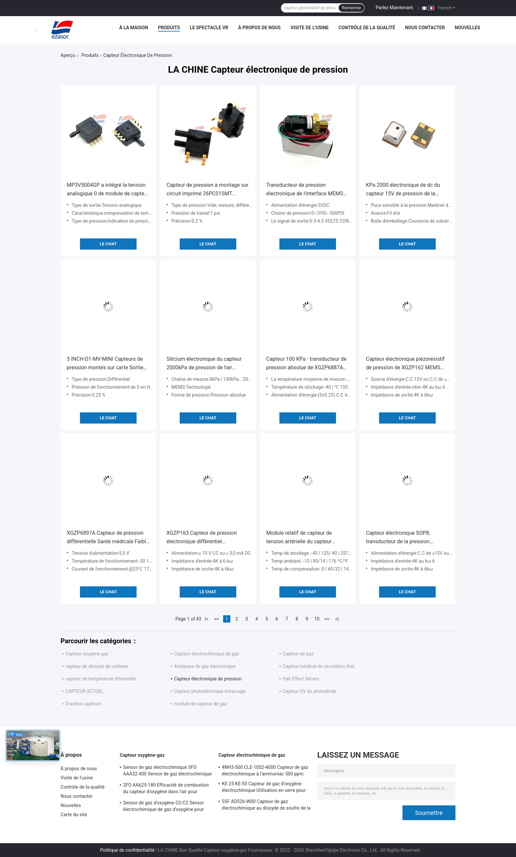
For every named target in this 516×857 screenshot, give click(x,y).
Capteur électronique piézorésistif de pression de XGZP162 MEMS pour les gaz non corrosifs (405, 364)
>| (337, 619)
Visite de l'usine (310, 27)
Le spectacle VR (209, 27)
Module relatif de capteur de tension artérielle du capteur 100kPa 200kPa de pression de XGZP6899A (302, 538)
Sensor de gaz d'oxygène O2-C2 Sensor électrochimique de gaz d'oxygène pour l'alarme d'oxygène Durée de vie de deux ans (164, 807)
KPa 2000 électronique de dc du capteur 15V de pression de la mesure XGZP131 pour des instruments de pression (403, 190)
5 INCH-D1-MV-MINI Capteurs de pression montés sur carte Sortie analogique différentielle (105, 364)
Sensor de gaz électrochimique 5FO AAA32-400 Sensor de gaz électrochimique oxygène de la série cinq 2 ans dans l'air (167, 771)
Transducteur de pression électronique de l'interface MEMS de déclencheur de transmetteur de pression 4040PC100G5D (307, 190)
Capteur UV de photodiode (309, 691)
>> (326, 619)
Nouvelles (467, 27)
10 (317, 619)
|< (206, 619)
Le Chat (108, 243)
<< (216, 619)
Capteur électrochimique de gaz (206, 653)
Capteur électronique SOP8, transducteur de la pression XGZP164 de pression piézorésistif (406, 538)
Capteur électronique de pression (208, 678)
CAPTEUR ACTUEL (84, 691)
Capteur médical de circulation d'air (319, 666)
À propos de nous (259, 27)
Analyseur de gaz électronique (205, 666)
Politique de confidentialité (127, 850)
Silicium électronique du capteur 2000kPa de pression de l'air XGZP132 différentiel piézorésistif (206, 364)
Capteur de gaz (298, 653)
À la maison (133, 27)
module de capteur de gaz (200, 703)
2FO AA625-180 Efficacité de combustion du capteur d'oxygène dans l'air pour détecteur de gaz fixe (166, 789)
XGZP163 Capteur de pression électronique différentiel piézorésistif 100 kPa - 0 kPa (202, 538)
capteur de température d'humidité (100, 678)
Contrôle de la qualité (367, 27)
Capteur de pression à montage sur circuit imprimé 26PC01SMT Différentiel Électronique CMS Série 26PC (207, 190)
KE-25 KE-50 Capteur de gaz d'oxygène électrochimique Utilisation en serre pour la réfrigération (264, 788)
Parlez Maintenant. (395, 7)
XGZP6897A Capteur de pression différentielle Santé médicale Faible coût (108, 538)
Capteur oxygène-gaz (87, 653)
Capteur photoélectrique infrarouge (209, 691)
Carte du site (74, 814)
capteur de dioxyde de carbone (96, 666)
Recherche (351, 8)
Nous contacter (425, 27)
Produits (169, 27)
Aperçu (68, 55)
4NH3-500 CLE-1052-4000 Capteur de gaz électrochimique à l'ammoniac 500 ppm (265, 770)
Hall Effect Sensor (301, 678)
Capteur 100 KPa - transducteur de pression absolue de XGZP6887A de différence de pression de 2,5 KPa (306, 364)
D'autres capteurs (83, 703)
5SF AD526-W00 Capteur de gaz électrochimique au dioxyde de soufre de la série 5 (266, 806)
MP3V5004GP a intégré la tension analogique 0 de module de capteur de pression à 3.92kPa (108, 190)
